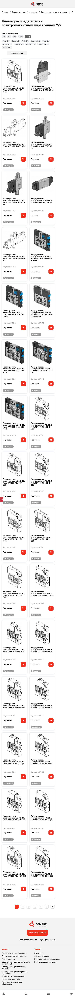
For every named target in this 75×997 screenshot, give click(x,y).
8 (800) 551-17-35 (47, 940)
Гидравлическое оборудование (14, 953)
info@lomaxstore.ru (28, 940)
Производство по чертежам (45, 962)
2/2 (27, 36)
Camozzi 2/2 (7, 47)
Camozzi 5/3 (7, 44)
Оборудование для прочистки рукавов (13, 968)
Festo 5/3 (6, 41)
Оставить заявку (37, 932)
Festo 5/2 (15, 41)
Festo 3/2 (25, 41)
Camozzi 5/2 (18, 44)
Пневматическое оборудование (14, 956)
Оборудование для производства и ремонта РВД (16, 963)
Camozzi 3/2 (30, 44)
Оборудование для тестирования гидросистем (15, 973)
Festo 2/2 (46, 41)
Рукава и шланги (8, 959)
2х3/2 (21, 36)
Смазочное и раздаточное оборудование (12, 983)
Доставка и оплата (41, 956)
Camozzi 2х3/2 (43, 44)
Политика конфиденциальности (47, 959)
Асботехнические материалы (13, 976)
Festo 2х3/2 (35, 41)
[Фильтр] (1, 499)
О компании (39, 953)
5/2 (9, 36)
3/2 (14, 36)
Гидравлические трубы (11, 979)
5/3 (4, 36)
